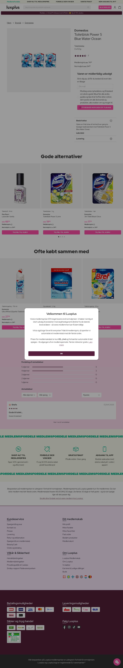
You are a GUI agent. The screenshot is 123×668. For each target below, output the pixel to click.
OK (61, 353)
